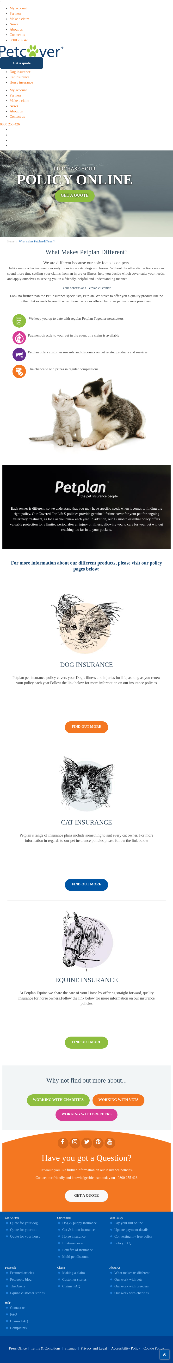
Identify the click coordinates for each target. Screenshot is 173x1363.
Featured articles (22, 1273)
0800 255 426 (20, 40)
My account (18, 8)
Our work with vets (128, 1279)
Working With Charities (58, 1100)
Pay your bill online (128, 1223)
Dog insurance (20, 72)
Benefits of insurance (77, 1250)
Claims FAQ (19, 1321)
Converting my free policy (133, 1236)
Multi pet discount (75, 1257)
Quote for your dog (24, 1223)
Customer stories (74, 1279)
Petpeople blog (21, 1279)
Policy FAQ (122, 1243)
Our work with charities (131, 1293)
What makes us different (132, 1273)
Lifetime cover (73, 1243)
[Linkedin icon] (11, 129)
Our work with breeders (131, 1286)
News (14, 24)
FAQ (13, 1314)
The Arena (17, 1286)
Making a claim (73, 1273)
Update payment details (131, 1230)
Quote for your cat (23, 1230)
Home (10, 241)
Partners (15, 13)
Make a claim (19, 19)
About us (16, 29)
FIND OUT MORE (86, 726)
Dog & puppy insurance (79, 1223)
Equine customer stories (27, 1293)
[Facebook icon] (11, 140)
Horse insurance (21, 82)
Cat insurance (19, 77)
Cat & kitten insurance (78, 1230)
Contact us (17, 35)
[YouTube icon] (11, 145)
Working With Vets (118, 1100)
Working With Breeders (86, 1114)
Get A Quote (75, 197)
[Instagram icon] (11, 135)
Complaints (18, 1328)
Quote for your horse (25, 1236)
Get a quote (22, 63)
